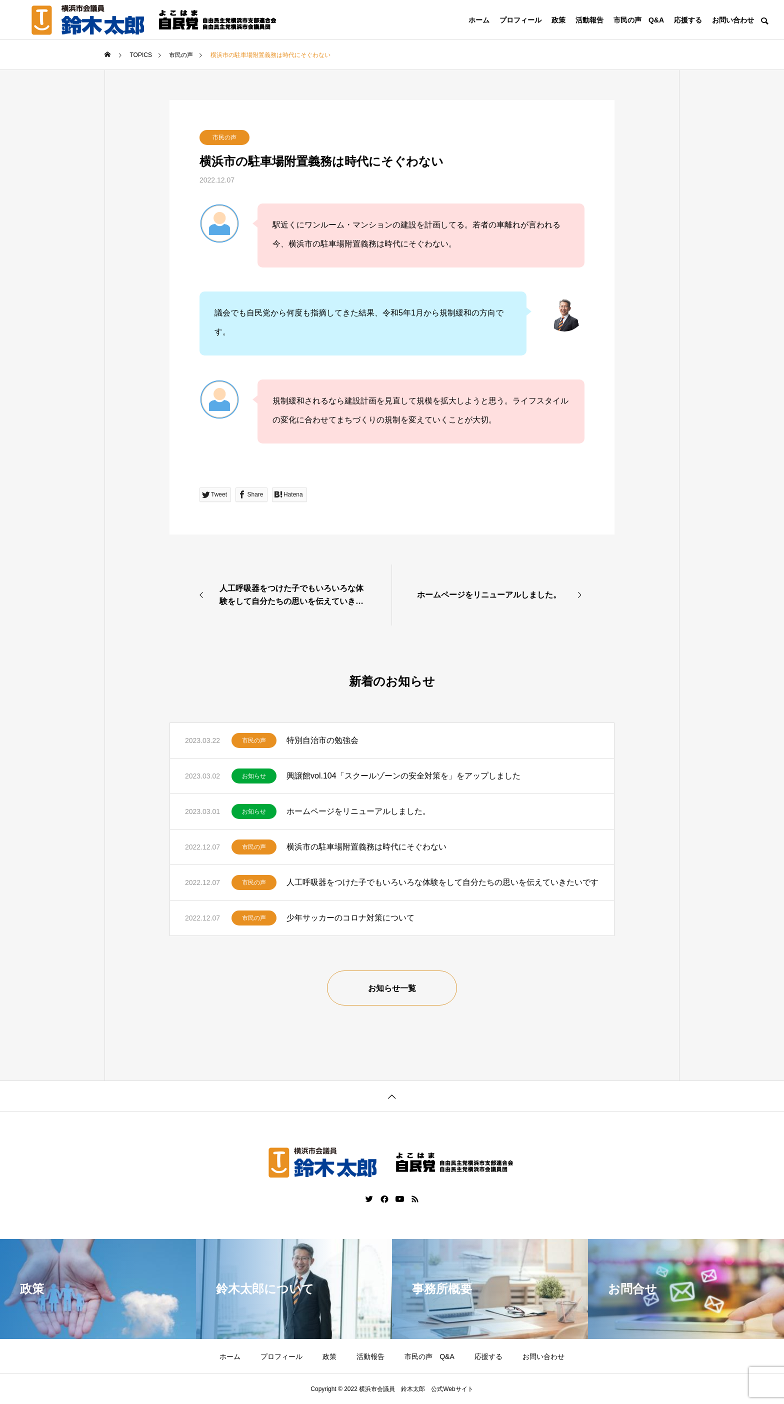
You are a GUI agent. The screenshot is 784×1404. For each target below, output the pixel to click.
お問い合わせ (733, 20)
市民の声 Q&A (639, 20)
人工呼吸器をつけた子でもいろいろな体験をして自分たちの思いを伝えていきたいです (442, 882)
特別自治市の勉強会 (322, 740)
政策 (559, 20)
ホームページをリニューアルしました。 (358, 811)
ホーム (479, 20)
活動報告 (590, 20)
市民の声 (224, 137)
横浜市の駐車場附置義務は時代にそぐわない (366, 846)
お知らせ (254, 776)
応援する (688, 20)
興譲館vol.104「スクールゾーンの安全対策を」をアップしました (403, 776)
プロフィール (521, 20)
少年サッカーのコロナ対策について (350, 918)
